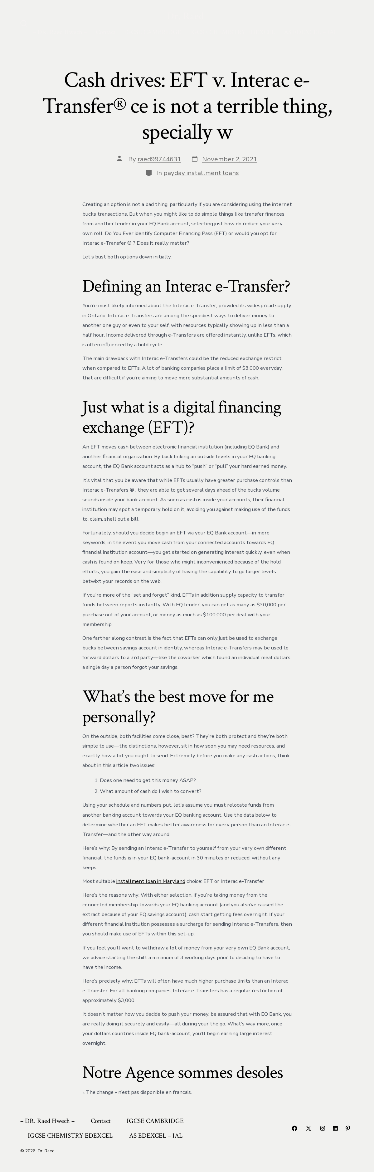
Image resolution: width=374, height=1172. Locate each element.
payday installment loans (201, 172)
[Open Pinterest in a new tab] (347, 1128)
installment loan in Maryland (150, 881)
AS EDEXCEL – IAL (311, 32)
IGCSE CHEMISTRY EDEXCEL (232, 32)
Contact (105, 32)
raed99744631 (159, 159)
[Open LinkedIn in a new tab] (335, 1128)
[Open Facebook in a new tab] (294, 1128)
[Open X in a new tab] (308, 1128)
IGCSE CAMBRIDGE (152, 32)
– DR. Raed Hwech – (60, 32)
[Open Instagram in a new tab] (322, 1128)
